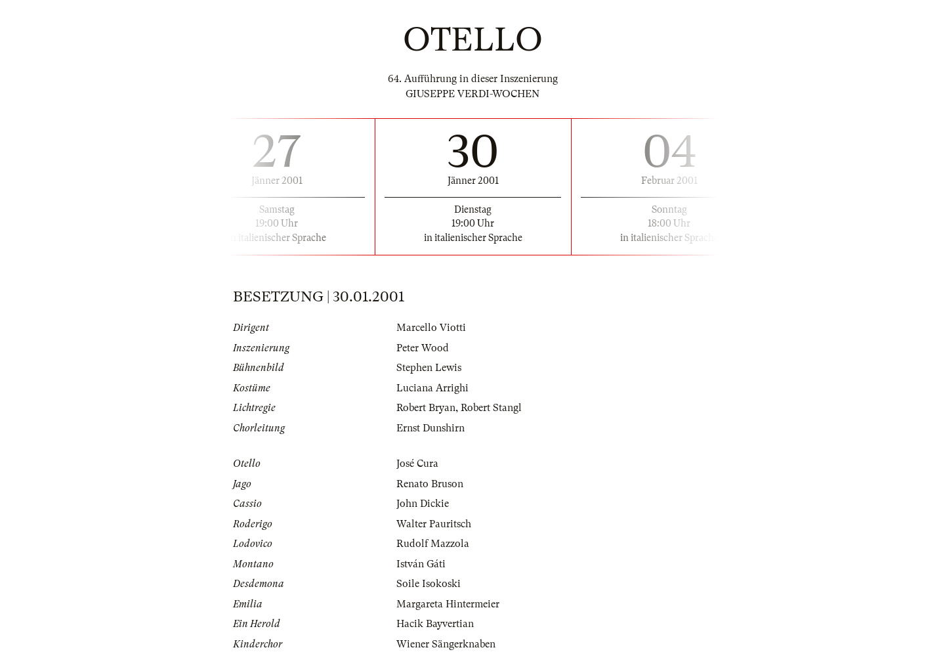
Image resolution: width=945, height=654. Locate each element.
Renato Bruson (429, 484)
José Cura (417, 463)
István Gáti (421, 564)
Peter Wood (422, 348)
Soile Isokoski (428, 584)
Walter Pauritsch (433, 524)
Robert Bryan (425, 408)
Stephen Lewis (428, 368)
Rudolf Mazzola (432, 544)
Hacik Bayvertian (435, 624)
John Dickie (422, 504)
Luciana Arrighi (432, 388)
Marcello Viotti (431, 328)
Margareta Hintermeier (447, 604)
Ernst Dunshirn (430, 428)
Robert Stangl (491, 408)
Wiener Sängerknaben (445, 644)
